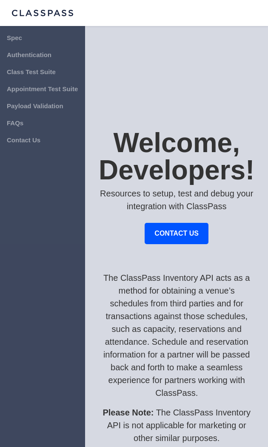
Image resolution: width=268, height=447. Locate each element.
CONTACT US (176, 233)
